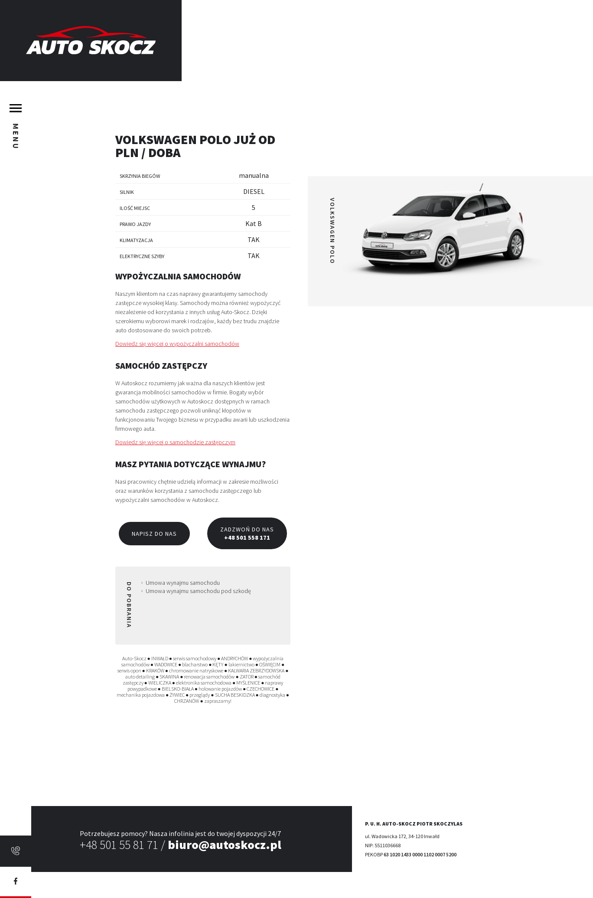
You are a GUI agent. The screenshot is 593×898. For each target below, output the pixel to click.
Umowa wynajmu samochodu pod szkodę (198, 591)
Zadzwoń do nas (247, 533)
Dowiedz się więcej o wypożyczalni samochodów (177, 343)
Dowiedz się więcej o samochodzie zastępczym (175, 442)
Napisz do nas (154, 533)
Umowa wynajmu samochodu (183, 583)
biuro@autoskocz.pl (224, 844)
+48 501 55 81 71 (119, 844)
